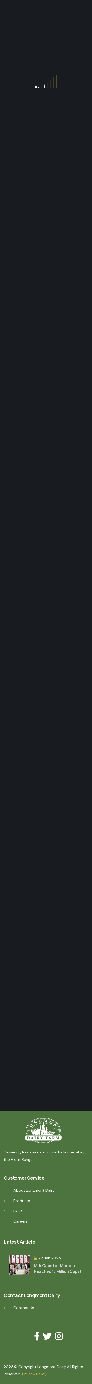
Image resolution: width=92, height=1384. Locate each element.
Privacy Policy (34, 1374)
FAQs (18, 1211)
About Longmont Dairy (34, 1190)
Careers (20, 1221)
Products (21, 1200)
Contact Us (23, 1307)
